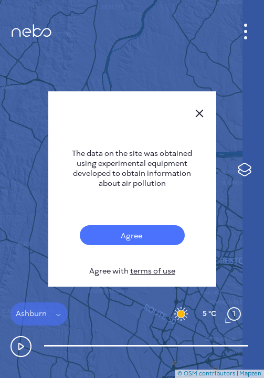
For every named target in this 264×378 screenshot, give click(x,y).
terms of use (152, 271)
